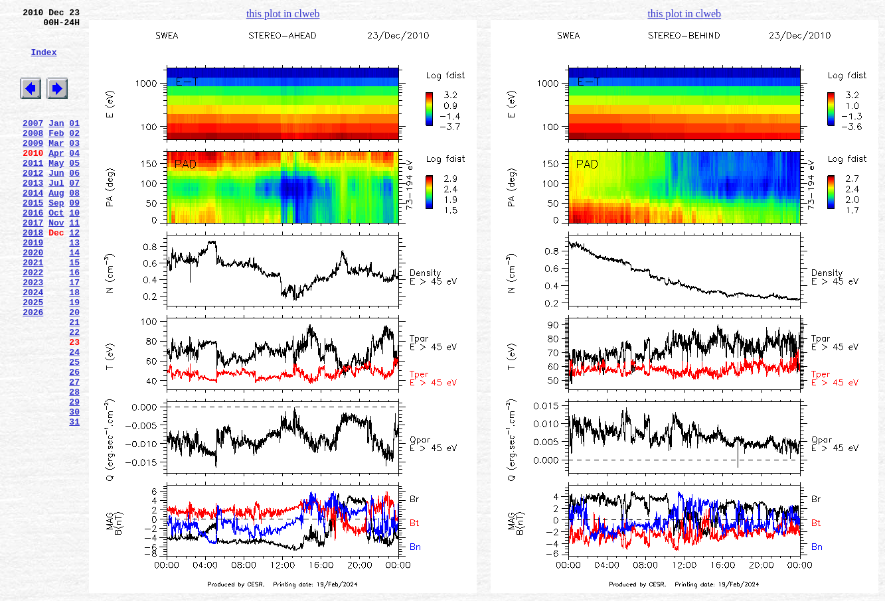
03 (74, 166)
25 (74, 429)
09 (74, 238)
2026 (33, 369)
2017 (33, 262)
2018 (33, 274)
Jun (56, 202)
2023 (33, 334)
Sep (56, 238)
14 (74, 298)
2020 (33, 298)
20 (74, 369)
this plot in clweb (283, 13)
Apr (56, 178)
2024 (33, 346)
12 (74, 274)
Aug (56, 226)
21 (74, 381)
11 (74, 262)
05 (74, 190)
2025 (33, 358)
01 (74, 143)
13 (74, 286)
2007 (33, 143)
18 (74, 346)
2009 (33, 166)
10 (74, 250)
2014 (33, 226)
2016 (33, 250)
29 (74, 477)
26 (74, 441)
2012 (33, 202)
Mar (56, 166)
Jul (56, 214)
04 (74, 178)
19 (74, 358)
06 (74, 202)
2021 (33, 310)
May (56, 190)
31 (74, 501)
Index (43, 62)
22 (74, 393)
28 (74, 465)
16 (74, 322)
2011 (33, 190)
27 (74, 453)
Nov (56, 262)
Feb (56, 155)
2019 (33, 286)
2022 (33, 322)
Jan (56, 143)
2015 (33, 238)
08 (74, 226)
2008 (33, 155)
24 (74, 417)
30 (74, 489)
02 (74, 155)
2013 (33, 214)
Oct (56, 250)
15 (74, 310)
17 (74, 334)
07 (74, 214)
